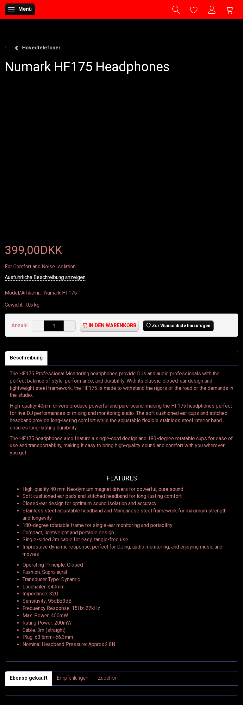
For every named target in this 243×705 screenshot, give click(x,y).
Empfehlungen (72, 678)
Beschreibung (26, 358)
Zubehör (107, 678)
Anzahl (20, 325)
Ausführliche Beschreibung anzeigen (45, 277)
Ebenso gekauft (28, 678)
